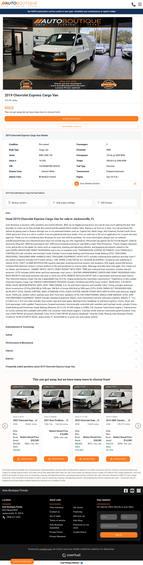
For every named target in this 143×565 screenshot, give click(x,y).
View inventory (56, 507)
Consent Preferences (22, 561)
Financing (77, 512)
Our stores (78, 507)
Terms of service (57, 520)
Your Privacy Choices (71, 563)
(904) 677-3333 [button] (11, 517)
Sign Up (118, 535)
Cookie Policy (79, 532)
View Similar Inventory (71, 126)
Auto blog (77, 520)
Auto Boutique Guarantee (56, 526)
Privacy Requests (58, 536)
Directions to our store (81, 526)
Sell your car (79, 516)
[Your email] (118, 526)
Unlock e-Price (25, 458)
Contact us (55, 512)
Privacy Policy (56, 532)
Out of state (55, 516)
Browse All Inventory (71, 119)
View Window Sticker (105, 183)
